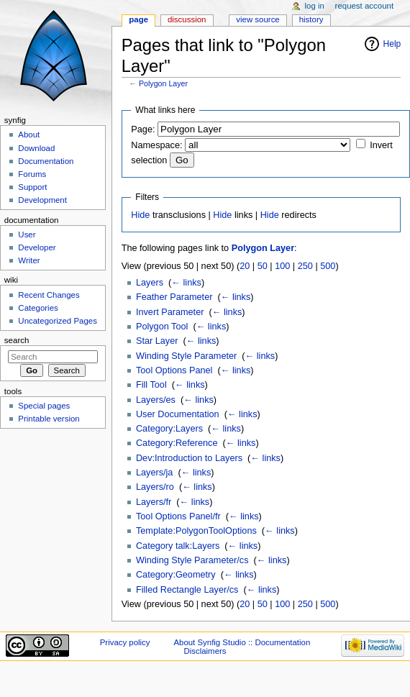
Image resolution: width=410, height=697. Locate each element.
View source (257, 19)
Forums (32, 174)
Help (392, 44)
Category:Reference (177, 443)
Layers (149, 283)
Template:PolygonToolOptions (196, 531)
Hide (140, 215)
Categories (38, 308)
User (26, 234)
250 (305, 266)
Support (32, 187)
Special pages (44, 405)
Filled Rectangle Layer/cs (187, 590)
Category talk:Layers (177, 546)
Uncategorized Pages (57, 320)
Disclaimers (204, 651)
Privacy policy (125, 642)
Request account (364, 5)
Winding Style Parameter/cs (192, 560)
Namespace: (156, 145)
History (311, 19)
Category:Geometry (176, 575)
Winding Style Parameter (186, 356)
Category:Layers (169, 429)
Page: (143, 129)
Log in (314, 5)
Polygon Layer (163, 83)
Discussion (187, 19)
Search (16, 340)
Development (42, 200)
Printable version (48, 418)
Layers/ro (155, 487)
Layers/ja (154, 473)
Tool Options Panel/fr (178, 516)
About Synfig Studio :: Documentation (241, 642)
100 (282, 266)
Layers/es (156, 400)
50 (263, 266)
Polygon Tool (162, 327)
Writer (29, 260)
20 (245, 266)
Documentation (45, 161)
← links (186, 283)
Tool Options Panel (174, 370)
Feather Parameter (174, 297)
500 (327, 266)
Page (138, 19)
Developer (36, 247)
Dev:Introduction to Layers (189, 458)
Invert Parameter (170, 312)
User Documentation (177, 414)
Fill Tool (151, 385)
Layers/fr (153, 502)
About (29, 134)
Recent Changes (48, 295)
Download (36, 148)
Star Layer (157, 341)
